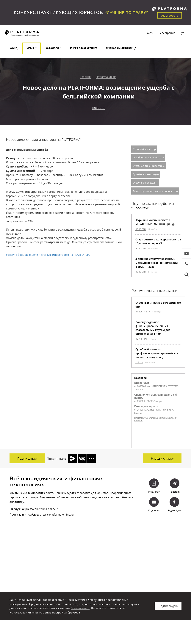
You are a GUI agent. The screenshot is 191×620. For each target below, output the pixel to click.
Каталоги (52, 48)
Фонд (14, 48)
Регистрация (167, 33)
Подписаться (27, 458)
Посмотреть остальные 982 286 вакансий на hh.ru (155, 419)
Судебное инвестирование (148, 157)
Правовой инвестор (144, 149)
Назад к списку (162, 458)
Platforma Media (106, 77)
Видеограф (141, 382)
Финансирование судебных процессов (155, 191)
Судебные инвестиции (146, 174)
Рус (182, 33)
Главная (85, 77)
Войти (149, 33)
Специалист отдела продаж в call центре (155, 396)
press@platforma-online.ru (42, 508)
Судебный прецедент (145, 182)
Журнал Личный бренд (121, 48)
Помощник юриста (146, 406)
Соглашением (80, 608)
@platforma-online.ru (60, 514)
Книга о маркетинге (83, 48)
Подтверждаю (168, 606)
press (43, 514)
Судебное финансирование (149, 165)
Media (30, 48)
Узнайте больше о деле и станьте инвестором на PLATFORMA (48, 254)
